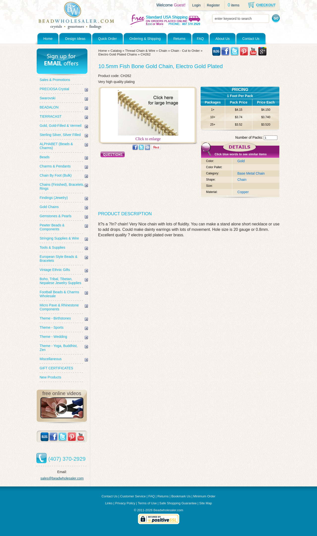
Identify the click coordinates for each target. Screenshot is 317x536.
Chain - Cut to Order (185, 51)
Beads (45, 157)
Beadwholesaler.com (168, 510)
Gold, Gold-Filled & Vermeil (60, 126)
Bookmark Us (181, 496)
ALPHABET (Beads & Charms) (56, 146)
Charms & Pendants (55, 166)
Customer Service (133, 496)
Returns (179, 39)
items (235, 5)
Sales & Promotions (55, 80)
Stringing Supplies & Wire (59, 238)
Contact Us (250, 39)
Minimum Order (204, 496)
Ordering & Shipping (145, 39)
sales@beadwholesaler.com (62, 478)
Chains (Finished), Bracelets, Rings (62, 186)
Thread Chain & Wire (140, 51)
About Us (222, 39)
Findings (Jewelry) (54, 198)
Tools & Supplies (52, 247)
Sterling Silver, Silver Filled (60, 135)
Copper (243, 192)
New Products (50, 377)
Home (48, 39)
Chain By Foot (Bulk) (56, 175)
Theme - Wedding (53, 337)
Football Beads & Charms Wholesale (59, 294)
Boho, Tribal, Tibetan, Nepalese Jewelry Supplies (60, 281)
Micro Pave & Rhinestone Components (59, 307)
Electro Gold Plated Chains (117, 54)
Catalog (116, 51)
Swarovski (47, 98)
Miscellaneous (51, 359)
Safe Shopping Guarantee (178, 503)
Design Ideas (75, 39)
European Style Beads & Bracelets (59, 259)
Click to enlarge (148, 137)
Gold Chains (49, 207)
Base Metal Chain (251, 173)
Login (196, 5)
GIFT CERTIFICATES (56, 368)
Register (213, 5)
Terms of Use (147, 503)
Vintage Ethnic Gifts (55, 270)
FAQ (200, 39)
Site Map (205, 503)
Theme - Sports (51, 327)
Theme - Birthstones (55, 318)
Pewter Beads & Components (52, 227)
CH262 (146, 54)
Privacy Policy (125, 503)
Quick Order (107, 39)
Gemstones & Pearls (55, 216)
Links (108, 503)
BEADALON (49, 107)
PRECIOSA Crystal (54, 89)
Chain (163, 51)
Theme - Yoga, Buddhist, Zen (59, 348)
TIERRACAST (51, 116)
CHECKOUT (266, 5)
